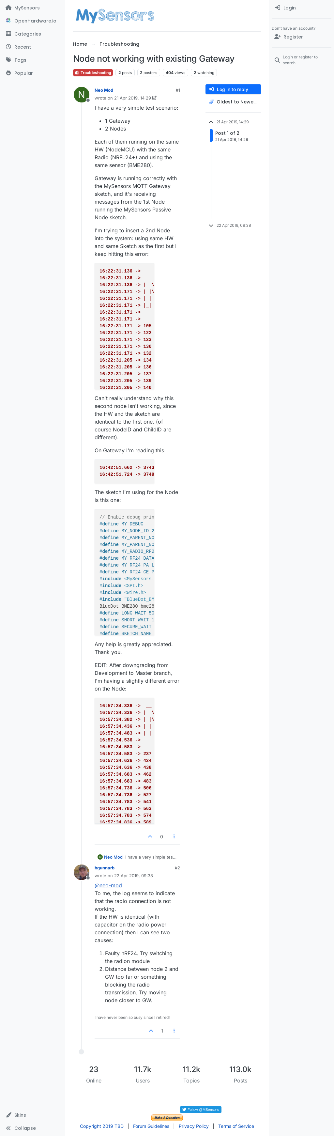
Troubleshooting (93, 72)
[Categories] (32, 34)
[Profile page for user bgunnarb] (81, 872)
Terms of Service (236, 1126)
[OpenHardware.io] (32, 21)
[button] (32, 1115)
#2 (177, 867)
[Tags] (32, 60)
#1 (178, 90)
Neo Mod (104, 90)
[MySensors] (32, 8)
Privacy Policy (194, 1126)
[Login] (301, 8)
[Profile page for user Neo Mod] (81, 94)
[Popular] (32, 73)
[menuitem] (301, 8)
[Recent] (32, 47)
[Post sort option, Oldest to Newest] (233, 102)
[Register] (301, 37)
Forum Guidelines (151, 1126)
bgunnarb (104, 867)
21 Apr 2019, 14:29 (132, 98)
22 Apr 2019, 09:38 (133, 875)
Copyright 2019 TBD (102, 1126)
